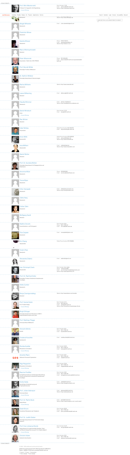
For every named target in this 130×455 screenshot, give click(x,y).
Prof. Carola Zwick (26, 302)
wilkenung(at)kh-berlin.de (67, 93)
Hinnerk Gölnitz (25, 329)
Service (41, 15)
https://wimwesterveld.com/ (67, 8)
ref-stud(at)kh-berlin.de (66, 226)
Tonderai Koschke (26, 337)
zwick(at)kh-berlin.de (66, 304)
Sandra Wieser (25, 41)
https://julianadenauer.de (67, 391)
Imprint (21, 452)
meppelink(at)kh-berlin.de (67, 366)
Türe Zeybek (24, 232)
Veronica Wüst (25, 172)
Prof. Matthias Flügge (27, 320)
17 (8, 3)
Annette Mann (25, 355)
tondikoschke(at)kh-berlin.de (67, 337)
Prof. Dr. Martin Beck (27, 400)
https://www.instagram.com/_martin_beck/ (71, 401)
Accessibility (120, 15)
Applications (36, 15)
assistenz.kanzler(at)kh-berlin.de (68, 438)
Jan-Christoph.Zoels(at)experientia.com (70, 270)
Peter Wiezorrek (25, 58)
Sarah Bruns (24, 409)
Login (110, 15)
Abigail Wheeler (25, 24)
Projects (30, 15)
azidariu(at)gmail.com (66, 258)
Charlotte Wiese (25, 32)
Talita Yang (23, 198)
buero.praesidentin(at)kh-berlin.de (69, 411)
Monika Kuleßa (25, 346)
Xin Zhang (23, 241)
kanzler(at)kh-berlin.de (66, 331)
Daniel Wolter (24, 154)
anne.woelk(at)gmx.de (66, 138)
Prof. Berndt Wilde (26, 67)
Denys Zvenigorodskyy (28, 293)
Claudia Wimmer (26, 102)
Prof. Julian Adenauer (27, 391)
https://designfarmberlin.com (68, 383)
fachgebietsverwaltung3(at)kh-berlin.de (70, 375)
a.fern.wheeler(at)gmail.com (67, 23)
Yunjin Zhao (24, 250)
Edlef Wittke (24, 128)
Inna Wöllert (24, 145)
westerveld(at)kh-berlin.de (67, 6)
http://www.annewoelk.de (67, 139)
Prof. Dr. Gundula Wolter (28, 163)
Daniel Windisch (25, 111)
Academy (14, 15)
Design (23, 15)
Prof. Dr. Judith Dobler (28, 417)
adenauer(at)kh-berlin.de (67, 390)
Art (26, 15)
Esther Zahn (24, 206)
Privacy (26, 452)
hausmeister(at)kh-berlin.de (67, 129)
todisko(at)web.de (65, 145)
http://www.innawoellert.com (68, 146)
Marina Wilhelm (25, 84)
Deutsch (126, 15)
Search (101, 15)
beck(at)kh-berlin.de (65, 399)
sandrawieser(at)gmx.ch (66, 42)
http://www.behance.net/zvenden (69, 293)
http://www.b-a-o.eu (66, 43)
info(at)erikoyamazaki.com (67, 188)
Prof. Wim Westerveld (27, 5)
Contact (114, 15)
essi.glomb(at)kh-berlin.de (67, 427)
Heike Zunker (24, 285)
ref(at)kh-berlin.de (65, 357)
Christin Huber (25, 435)
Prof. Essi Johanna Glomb (29, 426)
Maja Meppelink (25, 364)
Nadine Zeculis (25, 224)
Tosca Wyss (24, 180)
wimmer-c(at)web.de (66, 101)
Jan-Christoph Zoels (27, 267)
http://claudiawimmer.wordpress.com (70, 103)
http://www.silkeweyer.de (67, 17)
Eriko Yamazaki (25, 189)
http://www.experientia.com (67, 271)
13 (2, 3)
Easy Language (23, 453)
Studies (19, 15)
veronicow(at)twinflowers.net (68, 172)
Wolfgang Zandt (25, 215)
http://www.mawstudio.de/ (67, 84)
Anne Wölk (23, 137)
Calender (106, 15)
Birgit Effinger (25, 311)
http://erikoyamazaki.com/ (67, 190)
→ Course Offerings (24, 10)
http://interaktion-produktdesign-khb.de (70, 306)
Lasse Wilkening (26, 93)
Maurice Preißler (25, 372)
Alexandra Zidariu (26, 259)
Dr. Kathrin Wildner (26, 76)
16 (7, 3)
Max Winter (24, 119)
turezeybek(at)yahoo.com (67, 232)
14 (3, 3)
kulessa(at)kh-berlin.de (66, 349)
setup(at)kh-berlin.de (66, 112)
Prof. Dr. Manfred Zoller (28, 276)
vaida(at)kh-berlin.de (66, 381)
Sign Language (31, 453)
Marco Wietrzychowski (28, 50)
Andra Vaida (24, 382)
